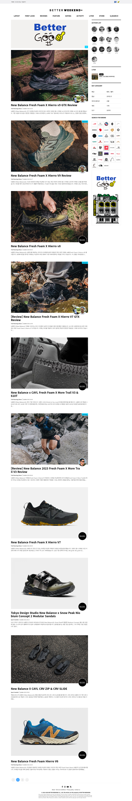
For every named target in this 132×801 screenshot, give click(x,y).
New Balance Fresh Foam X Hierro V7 (36, 542)
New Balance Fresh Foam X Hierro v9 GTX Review (44, 105)
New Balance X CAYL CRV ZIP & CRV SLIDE (39, 689)
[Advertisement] (106, 237)
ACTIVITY (80, 16)
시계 (108, 106)
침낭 (93, 96)
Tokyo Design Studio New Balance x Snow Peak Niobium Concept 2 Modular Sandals (45, 614)
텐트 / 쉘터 (110, 92)
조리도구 (109, 96)
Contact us (77, 789)
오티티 (109, 110)
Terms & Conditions (61, 789)
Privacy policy (70, 789)
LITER (91, 16)
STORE (101, 16)
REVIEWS (43, 16)
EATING (68, 16)
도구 (93, 110)
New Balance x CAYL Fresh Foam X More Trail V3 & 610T (44, 394)
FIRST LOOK (30, 16)
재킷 (93, 106)
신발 (108, 101)
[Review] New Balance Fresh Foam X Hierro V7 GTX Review (45, 318)
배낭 (93, 92)
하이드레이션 (96, 101)
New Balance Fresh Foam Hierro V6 (34, 761)
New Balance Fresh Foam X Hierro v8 (36, 246)
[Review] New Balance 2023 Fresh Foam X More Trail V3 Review (45, 470)
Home (12, 2)
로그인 (17, 2)
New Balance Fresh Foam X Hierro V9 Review (41, 175)
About (53, 789)
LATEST (17, 16)
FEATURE (56, 16)
